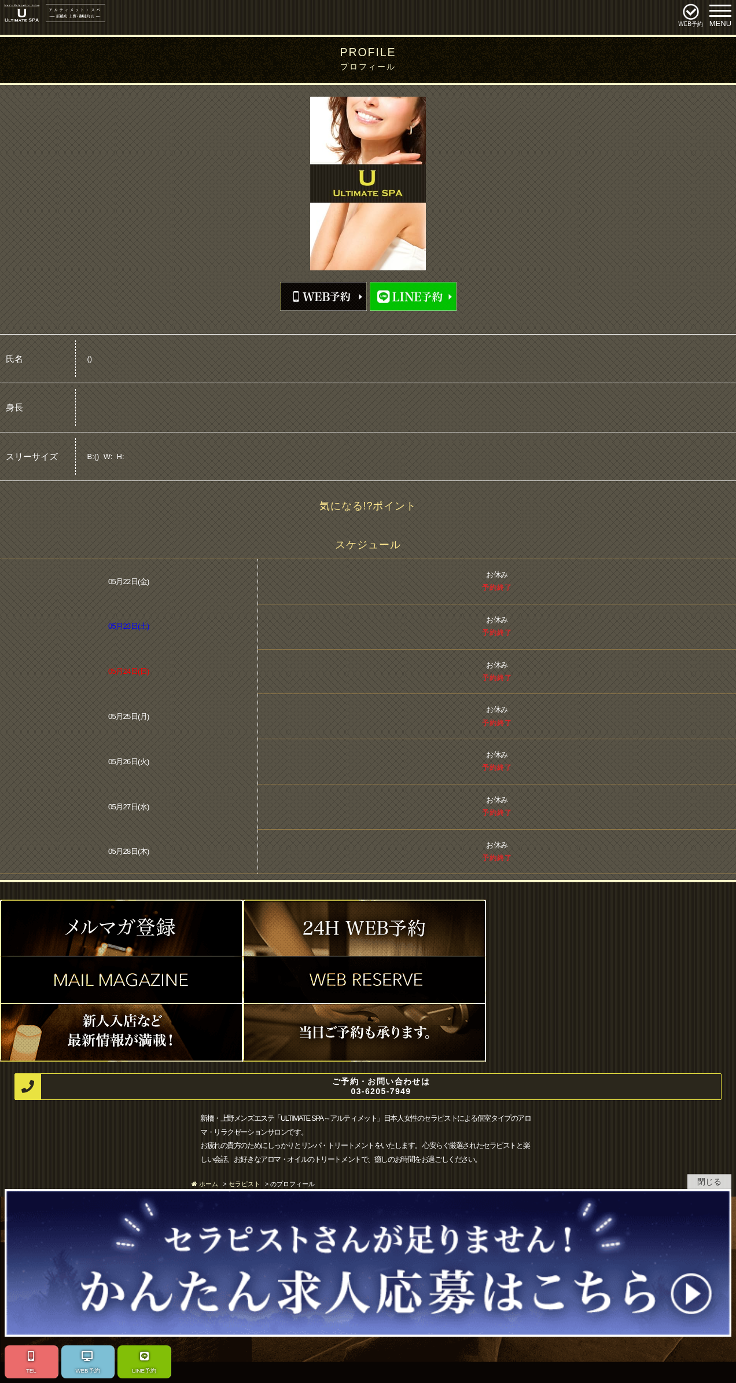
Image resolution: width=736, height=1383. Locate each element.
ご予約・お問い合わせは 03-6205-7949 (222, 1087)
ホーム (208, 1183)
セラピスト (244, 1183)
